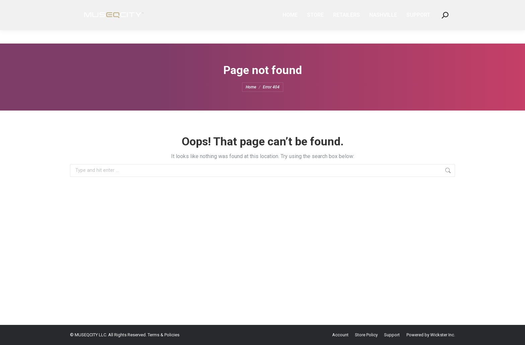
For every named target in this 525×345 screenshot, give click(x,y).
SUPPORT (414, 6)
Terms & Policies (163, 334)
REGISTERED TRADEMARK (151, 7)
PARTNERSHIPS (384, 6)
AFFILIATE (355, 6)
